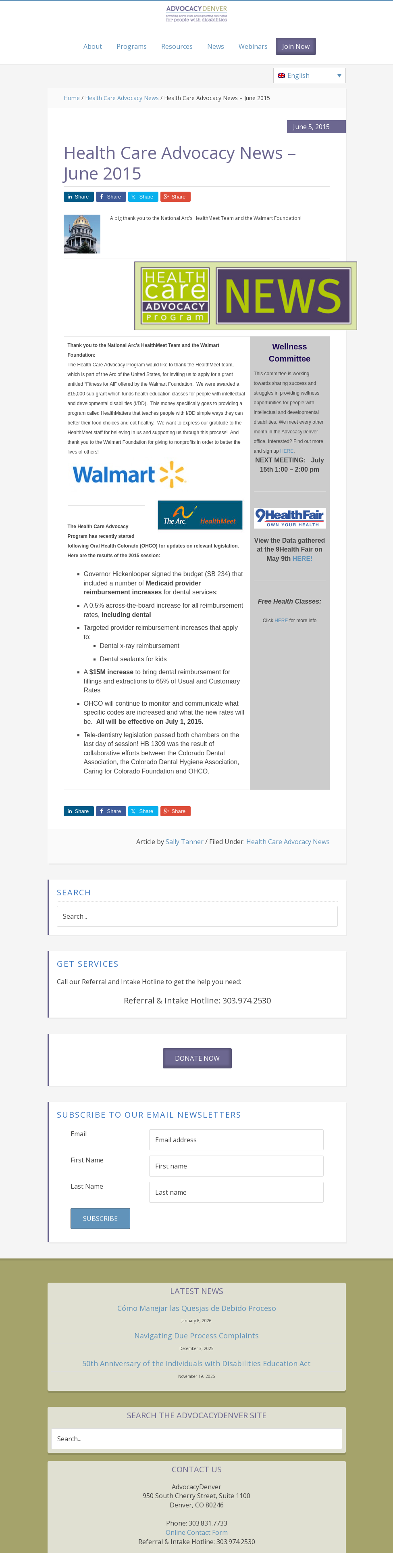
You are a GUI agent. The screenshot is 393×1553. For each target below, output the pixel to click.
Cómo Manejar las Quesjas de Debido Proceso (196, 1308)
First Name (87, 1160)
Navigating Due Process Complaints (196, 1335)
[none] (309, 75)
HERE (286, 451)
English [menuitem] (298, 75)
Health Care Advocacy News (288, 841)
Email (79, 1133)
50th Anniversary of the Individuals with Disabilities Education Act (196, 1363)
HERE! (303, 558)
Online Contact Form (197, 1532)
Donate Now (197, 1058)
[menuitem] (309, 75)
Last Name (87, 1186)
